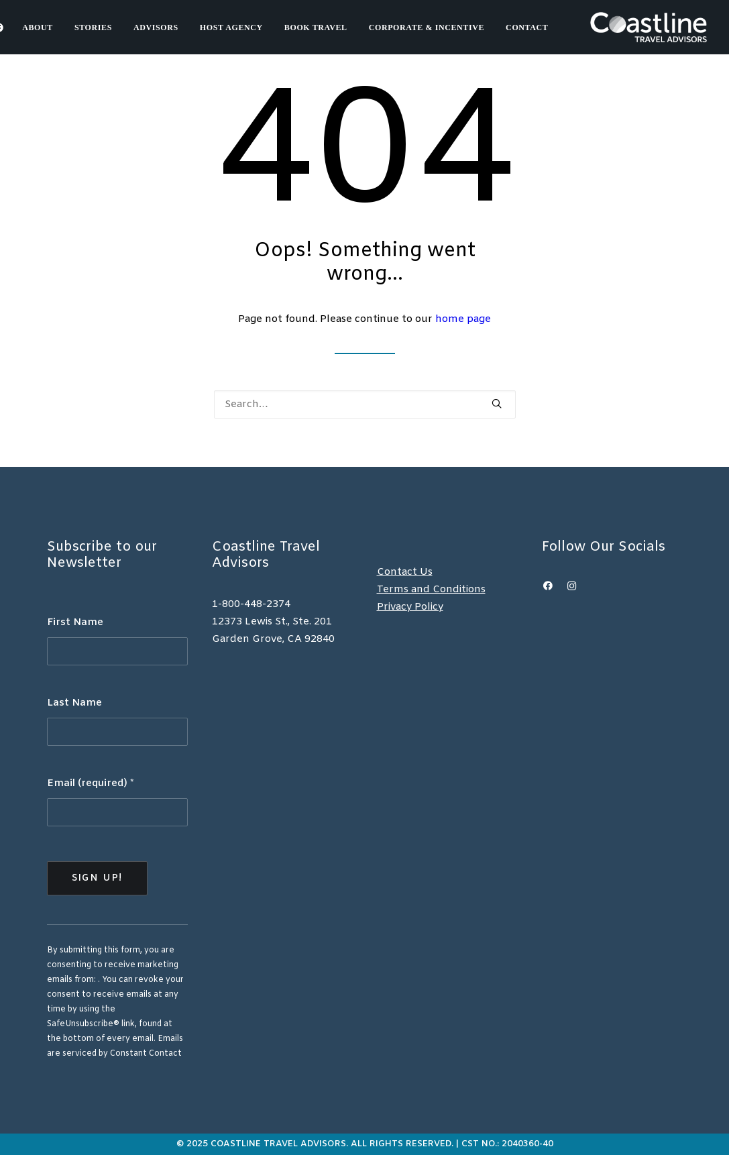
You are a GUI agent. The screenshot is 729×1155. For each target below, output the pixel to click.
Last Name (74, 703)
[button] (497, 403)
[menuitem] (42, 27)
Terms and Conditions (431, 589)
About (37, 27)
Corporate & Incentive (426, 27)
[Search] (365, 404)
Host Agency (231, 27)
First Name (75, 622)
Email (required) (90, 783)
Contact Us (405, 572)
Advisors (155, 27)
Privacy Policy (410, 607)
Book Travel (315, 27)
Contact (527, 27)
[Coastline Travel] (648, 27)
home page (463, 319)
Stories (93, 27)
